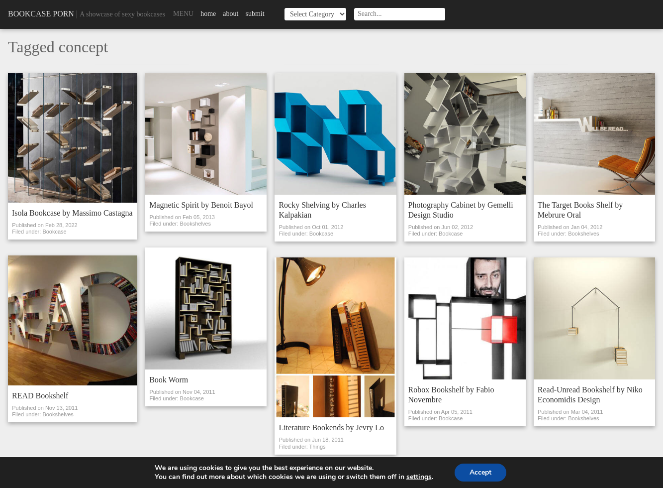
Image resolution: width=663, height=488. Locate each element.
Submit (254, 13)
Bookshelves (57, 414)
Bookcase (54, 232)
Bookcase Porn (41, 13)
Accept (480, 472)
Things (317, 447)
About (230, 13)
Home (208, 13)
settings (419, 477)
